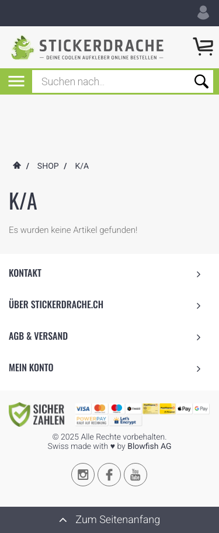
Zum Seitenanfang (109, 519)
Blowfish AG (149, 446)
